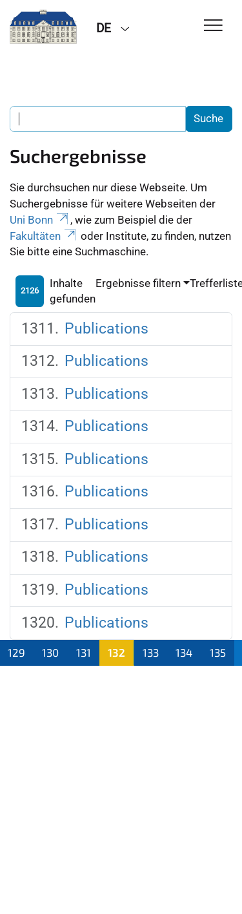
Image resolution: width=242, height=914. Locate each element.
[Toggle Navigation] (213, 26)
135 (218, 652)
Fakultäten (44, 235)
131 (83, 652)
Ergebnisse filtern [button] (138, 283)
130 (50, 652)
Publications (106, 328)
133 (151, 652)
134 (184, 652)
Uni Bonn (40, 219)
